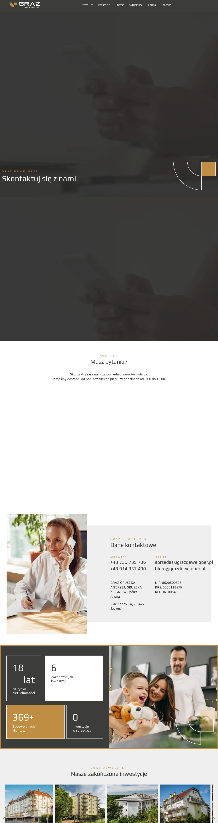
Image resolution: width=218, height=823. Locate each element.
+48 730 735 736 (128, 562)
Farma (152, 4)
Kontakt (166, 4)
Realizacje (104, 4)
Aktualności (136, 4)
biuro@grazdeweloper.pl (180, 568)
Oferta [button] (87, 5)
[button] (4, 807)
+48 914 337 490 (128, 568)
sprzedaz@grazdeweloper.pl (184, 562)
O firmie (119, 4)
